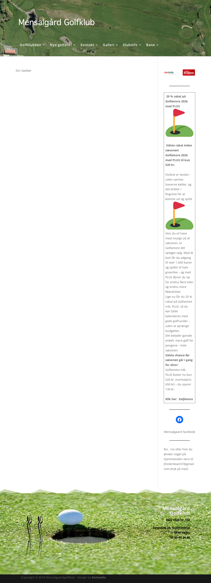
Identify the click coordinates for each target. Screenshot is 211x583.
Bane (150, 45)
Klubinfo (130, 45)
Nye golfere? (61, 45)
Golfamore (186, 399)
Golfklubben (30, 45)
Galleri (108, 45)
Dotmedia (99, 577)
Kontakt (87, 45)
